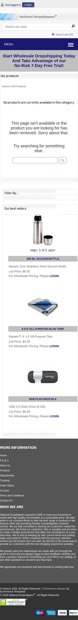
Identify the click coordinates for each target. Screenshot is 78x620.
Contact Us (6, 500)
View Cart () (62, 34)
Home (5, 86)
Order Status (7, 485)
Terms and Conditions (12, 495)
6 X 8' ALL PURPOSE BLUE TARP (43, 329)
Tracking (5, 480)
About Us (5, 465)
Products (5, 470)
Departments (7, 475)
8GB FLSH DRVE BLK (43, 399)
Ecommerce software (54, 588)
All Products (19, 86)
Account (4, 490)
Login (28, 4)
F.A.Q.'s (4, 460)
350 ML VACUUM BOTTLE (42, 258)
